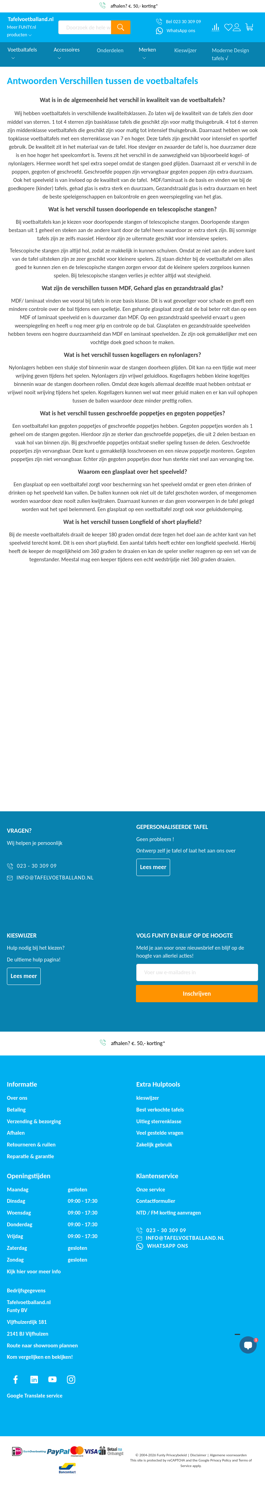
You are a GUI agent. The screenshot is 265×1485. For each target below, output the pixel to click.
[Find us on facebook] (15, 1379)
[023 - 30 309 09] (50, 866)
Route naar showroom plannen (42, 1345)
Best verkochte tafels (160, 1109)
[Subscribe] (197, 993)
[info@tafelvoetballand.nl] (50, 878)
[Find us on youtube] (52, 1379)
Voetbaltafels (22, 52)
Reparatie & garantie (30, 1156)
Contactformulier (155, 1201)
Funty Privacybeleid (172, 1455)
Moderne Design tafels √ (230, 53)
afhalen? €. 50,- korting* (134, 6)
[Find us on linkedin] (34, 1379)
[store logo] (31, 19)
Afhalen (16, 1132)
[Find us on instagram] (71, 1379)
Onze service (150, 1189)
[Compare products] (215, 27)
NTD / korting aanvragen (168, 1212)
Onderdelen (110, 49)
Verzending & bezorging (34, 1121)
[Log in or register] (237, 27)
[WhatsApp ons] (175, 30)
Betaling (16, 1109)
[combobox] (84, 27)
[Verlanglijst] (228, 27)
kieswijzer (147, 1098)
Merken (147, 52)
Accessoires (67, 52)
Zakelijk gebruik (154, 1144)
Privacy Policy (220, 1460)
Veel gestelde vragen (159, 1132)
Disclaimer (198, 1455)
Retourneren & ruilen (31, 1144)
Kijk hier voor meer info (34, 1271)
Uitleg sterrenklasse (158, 1121)
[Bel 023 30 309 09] (178, 21)
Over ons (17, 1098)
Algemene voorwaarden (228, 1455)
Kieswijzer (186, 49)
